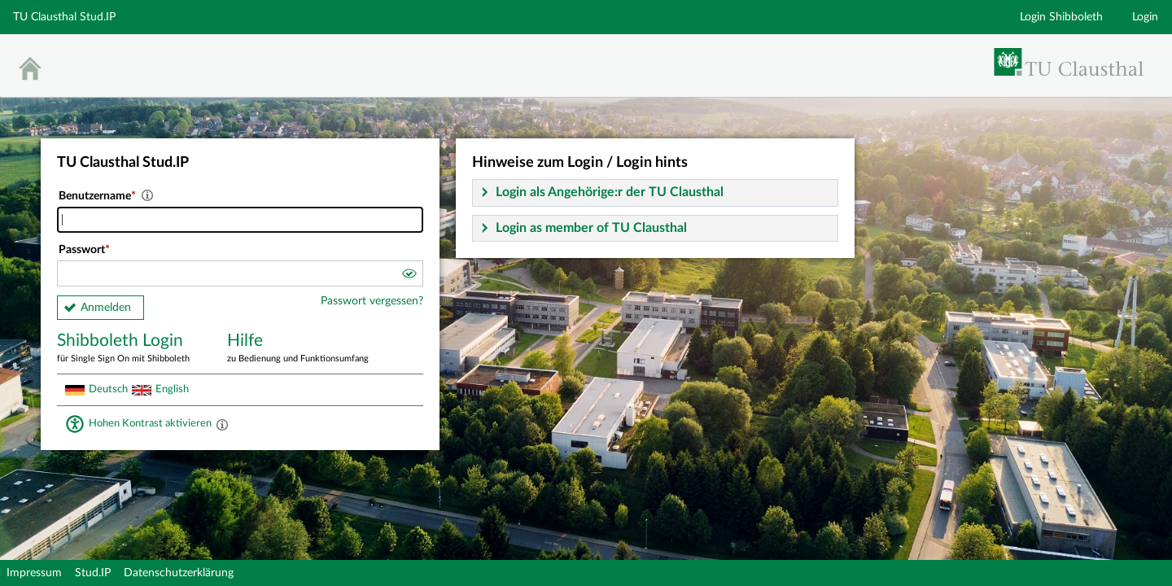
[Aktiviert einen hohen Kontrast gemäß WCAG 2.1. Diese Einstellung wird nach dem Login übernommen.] (222, 424)
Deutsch (108, 389)
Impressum (34, 573)
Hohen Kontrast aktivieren (150, 423)
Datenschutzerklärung (179, 573)
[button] (409, 275)
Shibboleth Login (130, 348)
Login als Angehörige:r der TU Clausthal (610, 192)
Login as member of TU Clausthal (591, 227)
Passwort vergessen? (372, 301)
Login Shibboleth (1061, 17)
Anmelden (106, 307)
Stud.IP (93, 573)
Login (1145, 17)
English (172, 389)
